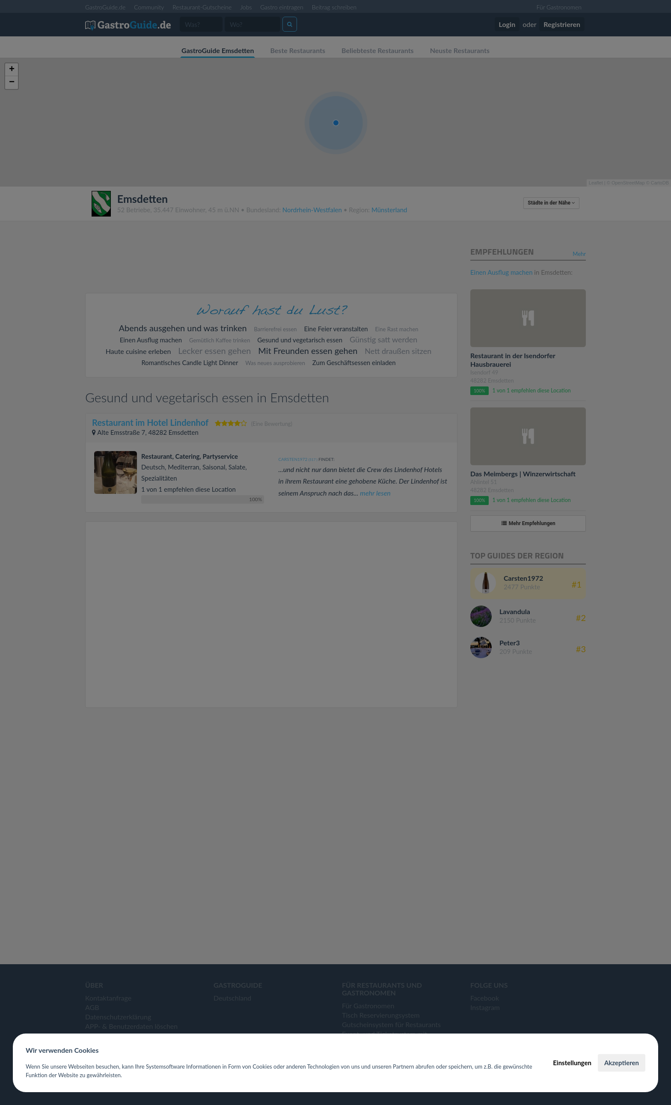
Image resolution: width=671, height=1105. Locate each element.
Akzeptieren (621, 1062)
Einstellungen (572, 1062)
